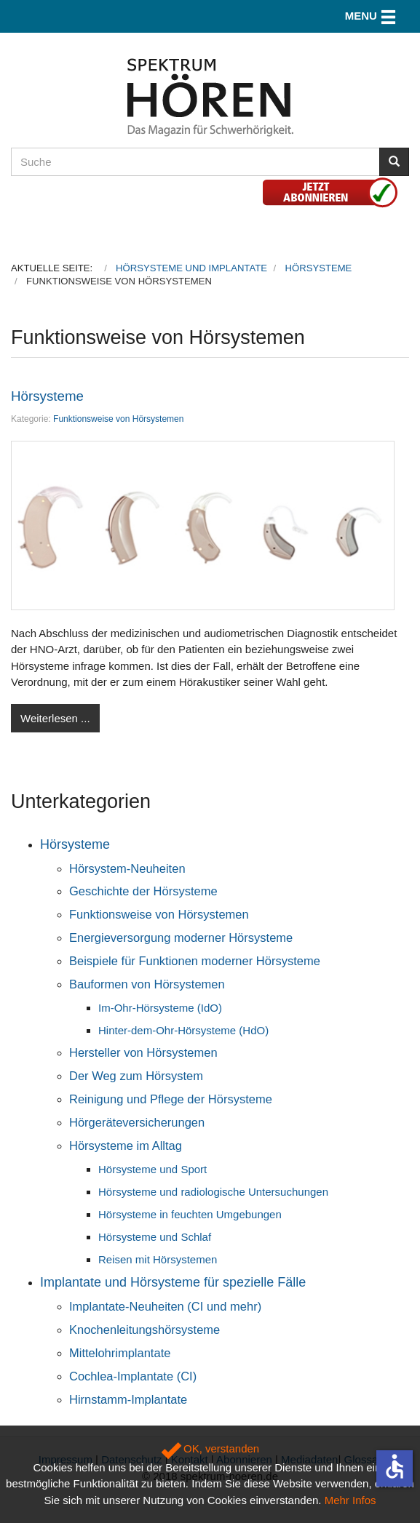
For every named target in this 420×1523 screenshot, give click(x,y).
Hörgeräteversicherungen (137, 1122)
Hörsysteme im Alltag (125, 1145)
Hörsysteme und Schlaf (154, 1237)
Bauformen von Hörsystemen (147, 984)
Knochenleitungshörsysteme (144, 1329)
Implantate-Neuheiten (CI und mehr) (165, 1306)
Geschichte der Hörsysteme (143, 891)
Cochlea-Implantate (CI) (133, 1376)
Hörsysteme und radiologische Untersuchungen (213, 1192)
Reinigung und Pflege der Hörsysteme (170, 1099)
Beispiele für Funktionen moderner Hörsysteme (194, 960)
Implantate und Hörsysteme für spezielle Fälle (173, 1282)
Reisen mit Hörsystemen (157, 1259)
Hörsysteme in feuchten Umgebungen (190, 1214)
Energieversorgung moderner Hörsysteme (181, 937)
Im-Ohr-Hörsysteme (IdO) (160, 1008)
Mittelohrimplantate (119, 1352)
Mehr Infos (350, 1500)
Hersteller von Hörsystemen (143, 1052)
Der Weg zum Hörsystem (136, 1075)
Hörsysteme (47, 396)
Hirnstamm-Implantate (128, 1399)
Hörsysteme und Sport (152, 1169)
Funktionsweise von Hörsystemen (118, 419)
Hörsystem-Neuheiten (127, 868)
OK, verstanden (210, 1448)
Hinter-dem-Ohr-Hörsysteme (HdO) (183, 1030)
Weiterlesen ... (55, 718)
